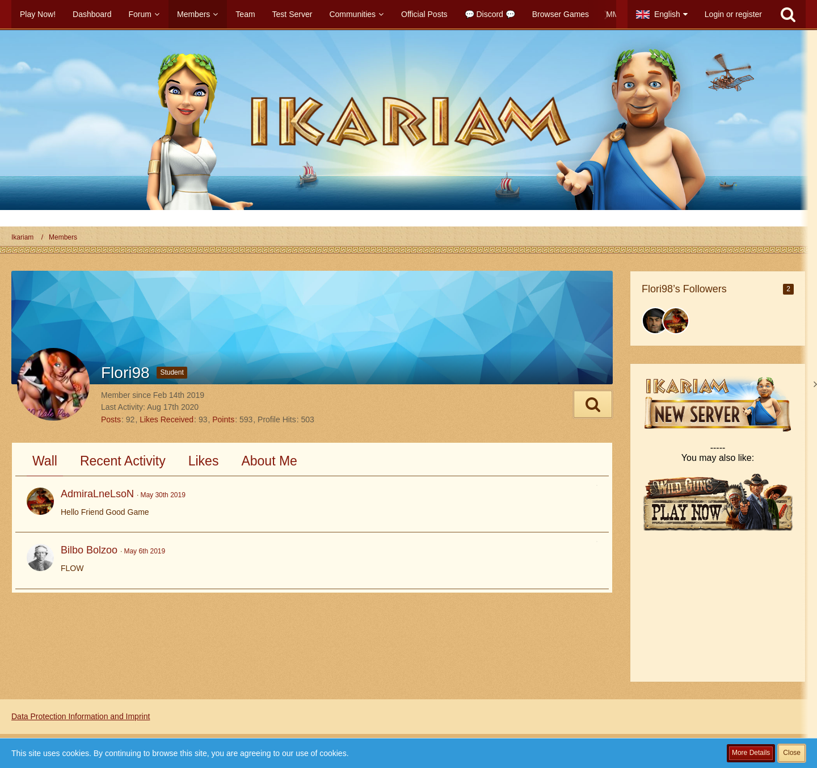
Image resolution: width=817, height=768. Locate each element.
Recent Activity (123, 461)
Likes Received (166, 419)
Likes (203, 461)
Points (223, 419)
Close (792, 753)
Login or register (733, 14)
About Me (269, 461)
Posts (111, 419)
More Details (751, 753)
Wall (44, 461)
